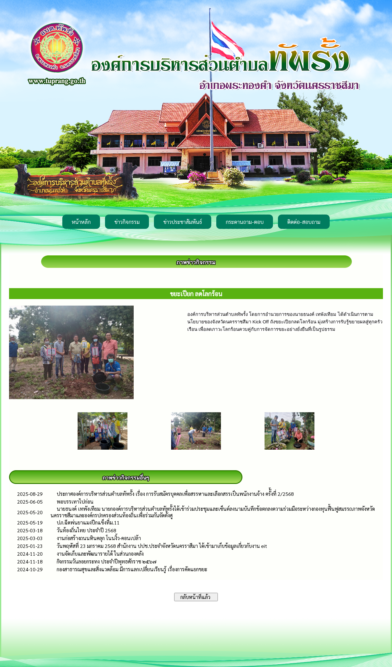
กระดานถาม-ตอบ (245, 221)
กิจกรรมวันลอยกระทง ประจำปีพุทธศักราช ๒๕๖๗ (106, 561)
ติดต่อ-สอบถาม (303, 221)
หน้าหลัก (81, 221)
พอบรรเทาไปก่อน (75, 501)
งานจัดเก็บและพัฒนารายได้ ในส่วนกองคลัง (100, 553)
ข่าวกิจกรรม (127, 221)
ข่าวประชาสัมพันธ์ (182, 221)
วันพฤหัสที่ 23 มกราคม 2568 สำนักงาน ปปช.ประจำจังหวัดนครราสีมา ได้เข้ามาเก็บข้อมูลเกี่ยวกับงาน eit (162, 546)
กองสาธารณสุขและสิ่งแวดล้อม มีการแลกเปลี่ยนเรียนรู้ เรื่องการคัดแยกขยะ (132, 569)
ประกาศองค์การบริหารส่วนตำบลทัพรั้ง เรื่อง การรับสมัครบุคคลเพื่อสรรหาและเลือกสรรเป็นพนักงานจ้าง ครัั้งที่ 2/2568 (175, 494)
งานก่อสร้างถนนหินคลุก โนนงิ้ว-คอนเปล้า (99, 538)
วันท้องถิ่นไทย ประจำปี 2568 (86, 530)
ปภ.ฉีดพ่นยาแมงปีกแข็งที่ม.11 (88, 522)
